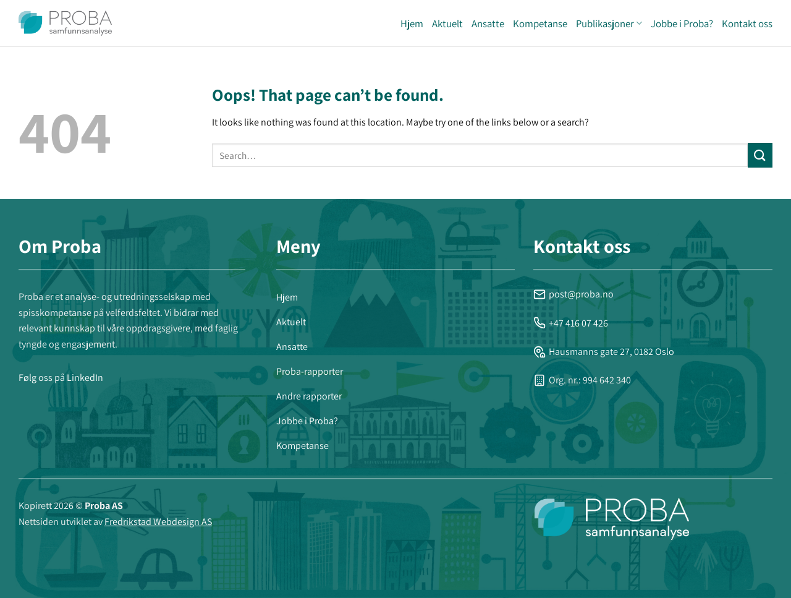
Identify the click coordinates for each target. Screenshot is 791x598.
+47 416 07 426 (570, 323)
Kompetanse (540, 23)
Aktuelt (447, 23)
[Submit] (760, 155)
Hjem (411, 23)
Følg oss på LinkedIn (61, 377)
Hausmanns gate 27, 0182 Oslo (603, 351)
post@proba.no (573, 294)
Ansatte (488, 23)
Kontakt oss (747, 23)
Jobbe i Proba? (682, 23)
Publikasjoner (609, 23)
